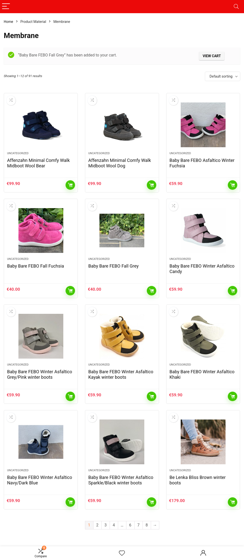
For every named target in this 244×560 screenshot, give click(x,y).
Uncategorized (17, 153)
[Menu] (6, 6)
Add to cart (70, 185)
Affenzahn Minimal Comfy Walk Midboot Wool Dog (119, 163)
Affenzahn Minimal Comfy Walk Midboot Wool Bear (38, 163)
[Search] (236, 6)
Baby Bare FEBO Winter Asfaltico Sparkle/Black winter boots (120, 480)
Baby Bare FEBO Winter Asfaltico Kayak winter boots (120, 374)
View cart (212, 56)
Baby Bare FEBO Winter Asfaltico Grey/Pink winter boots (39, 374)
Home (8, 22)
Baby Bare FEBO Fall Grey (113, 266)
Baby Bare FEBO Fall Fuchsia (35, 266)
